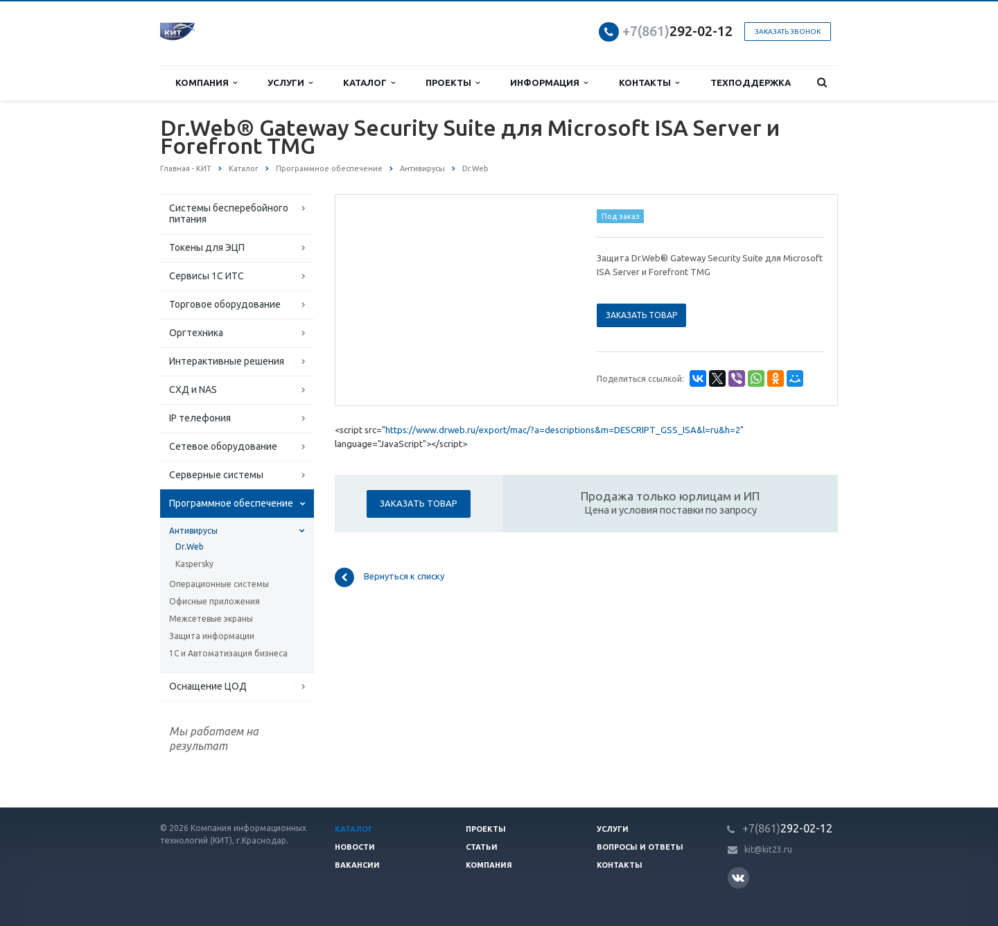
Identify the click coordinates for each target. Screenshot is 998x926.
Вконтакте (738, 877)
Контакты (649, 83)
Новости (355, 847)
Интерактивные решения (226, 361)
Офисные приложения (214, 601)
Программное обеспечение (231, 503)
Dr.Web (189, 546)
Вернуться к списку (389, 577)
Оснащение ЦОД (208, 686)
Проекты (453, 83)
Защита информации (211, 635)
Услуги (290, 83)
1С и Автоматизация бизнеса (228, 653)
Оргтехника (196, 332)
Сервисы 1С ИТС (206, 275)
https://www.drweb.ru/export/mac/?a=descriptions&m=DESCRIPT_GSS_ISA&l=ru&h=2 (562, 430)
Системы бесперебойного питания (228, 213)
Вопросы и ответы (640, 847)
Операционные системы (219, 583)
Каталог (369, 83)
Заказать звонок (788, 31)
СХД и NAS (193, 389)
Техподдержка (750, 82)
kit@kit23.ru (768, 849)
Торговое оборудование (225, 304)
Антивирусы (193, 530)
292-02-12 (677, 31)
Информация (549, 83)
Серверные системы (216, 474)
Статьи (482, 847)
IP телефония (200, 417)
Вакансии (357, 865)
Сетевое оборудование (223, 446)
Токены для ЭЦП (207, 247)
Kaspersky (194, 563)
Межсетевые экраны (211, 618)
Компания (206, 83)
